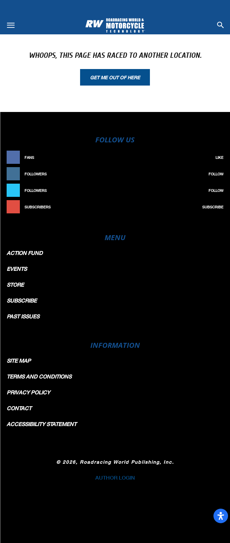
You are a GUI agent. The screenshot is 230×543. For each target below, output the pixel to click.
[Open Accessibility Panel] (220, 516)
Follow (215, 174)
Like (219, 157)
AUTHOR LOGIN (115, 477)
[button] (10, 25)
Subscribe (212, 207)
